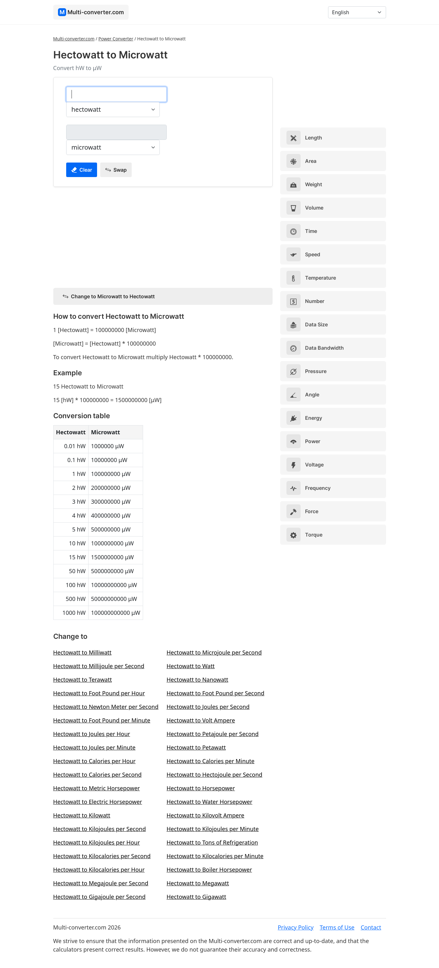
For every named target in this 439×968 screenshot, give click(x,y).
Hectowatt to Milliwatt (82, 652)
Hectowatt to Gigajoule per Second (99, 896)
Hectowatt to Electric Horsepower (97, 801)
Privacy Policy (296, 927)
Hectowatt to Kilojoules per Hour (96, 842)
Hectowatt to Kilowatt (81, 815)
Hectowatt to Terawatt (82, 679)
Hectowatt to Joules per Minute (94, 747)
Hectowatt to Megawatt (198, 883)
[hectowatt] (116, 94)
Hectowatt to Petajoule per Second (213, 734)
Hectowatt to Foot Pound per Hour (99, 693)
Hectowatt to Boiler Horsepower (209, 869)
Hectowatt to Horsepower (201, 788)
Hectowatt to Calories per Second (97, 774)
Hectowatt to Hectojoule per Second (215, 774)
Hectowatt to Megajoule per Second (100, 883)
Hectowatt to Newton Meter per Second (106, 706)
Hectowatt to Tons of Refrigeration (212, 842)
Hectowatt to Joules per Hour (91, 734)
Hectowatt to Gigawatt (196, 896)
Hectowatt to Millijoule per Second (98, 666)
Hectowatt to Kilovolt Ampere (206, 815)
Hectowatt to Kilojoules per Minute (213, 829)
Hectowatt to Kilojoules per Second (99, 829)
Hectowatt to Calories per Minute (211, 761)
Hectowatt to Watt (191, 666)
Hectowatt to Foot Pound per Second (215, 693)
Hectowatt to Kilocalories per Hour (99, 869)
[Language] (357, 12)
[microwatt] (116, 132)
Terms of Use (337, 927)
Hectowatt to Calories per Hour (94, 761)
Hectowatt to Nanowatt (197, 679)
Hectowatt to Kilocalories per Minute (215, 856)
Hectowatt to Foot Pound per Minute (101, 720)
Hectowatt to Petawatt (196, 747)
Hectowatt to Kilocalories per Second (102, 856)
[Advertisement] (163, 236)
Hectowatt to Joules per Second (208, 706)
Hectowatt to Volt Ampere (201, 720)
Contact (371, 927)
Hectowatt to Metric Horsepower (96, 788)
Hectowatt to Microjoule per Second (214, 652)
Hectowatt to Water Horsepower (209, 801)
